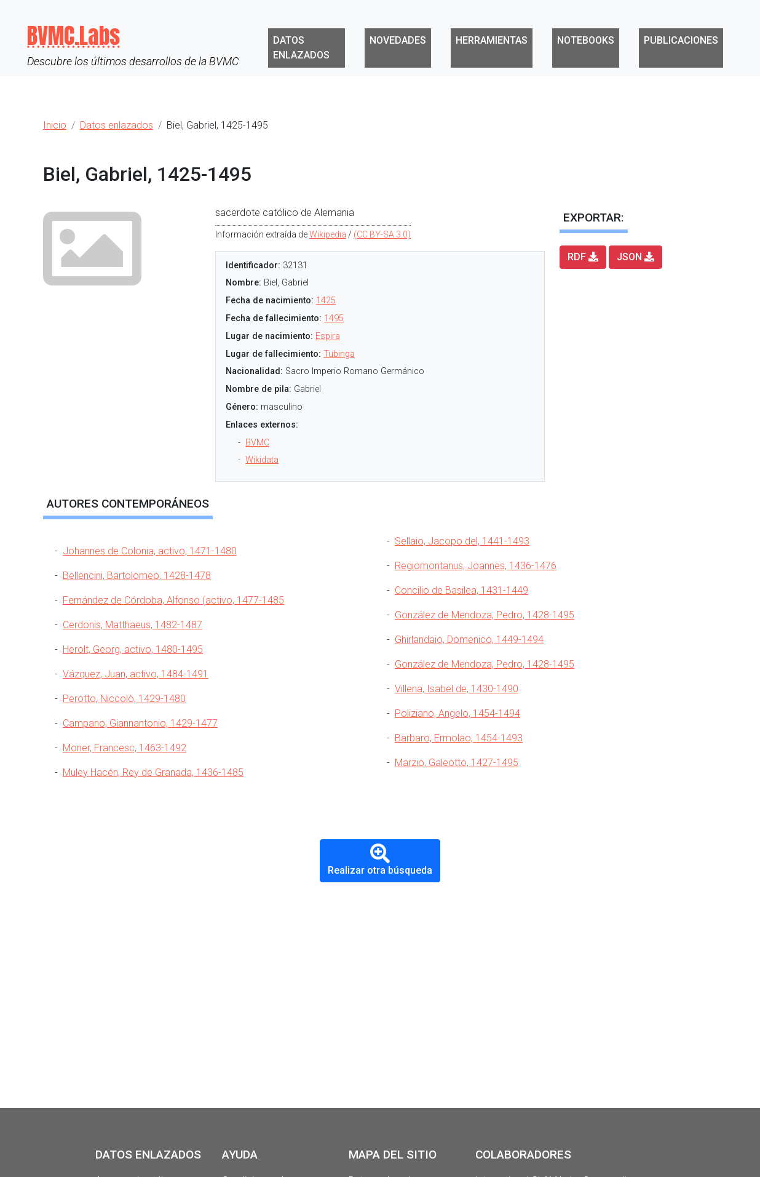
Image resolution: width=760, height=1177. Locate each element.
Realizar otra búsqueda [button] (380, 860)
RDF (583, 257)
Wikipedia (327, 234)
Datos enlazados (301, 47)
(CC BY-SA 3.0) (382, 234)
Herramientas (492, 40)
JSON (635, 257)
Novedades (398, 40)
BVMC (257, 442)
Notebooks (585, 40)
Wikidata (262, 460)
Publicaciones (681, 40)
